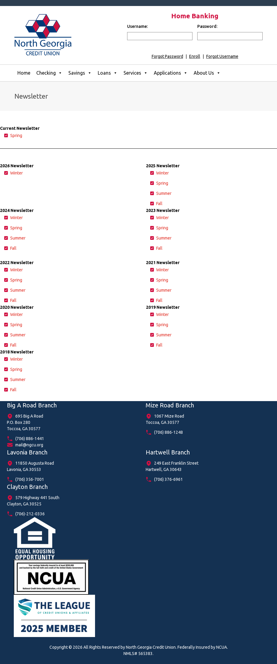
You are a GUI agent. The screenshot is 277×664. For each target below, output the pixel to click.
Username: (137, 26)
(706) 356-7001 (29, 479)
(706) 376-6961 (168, 479)
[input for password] (230, 36)
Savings (80, 73)
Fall (159, 203)
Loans (108, 73)
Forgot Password (167, 56)
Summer (163, 193)
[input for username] (159, 36)
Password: (207, 26)
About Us (207, 73)
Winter (16, 173)
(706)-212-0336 (30, 513)
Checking (49, 73)
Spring (16, 135)
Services (136, 73)
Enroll (194, 56)
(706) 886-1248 (168, 432)
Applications (171, 73)
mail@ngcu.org (29, 444)
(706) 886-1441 (29, 438)
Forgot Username (222, 56)
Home (23, 73)
